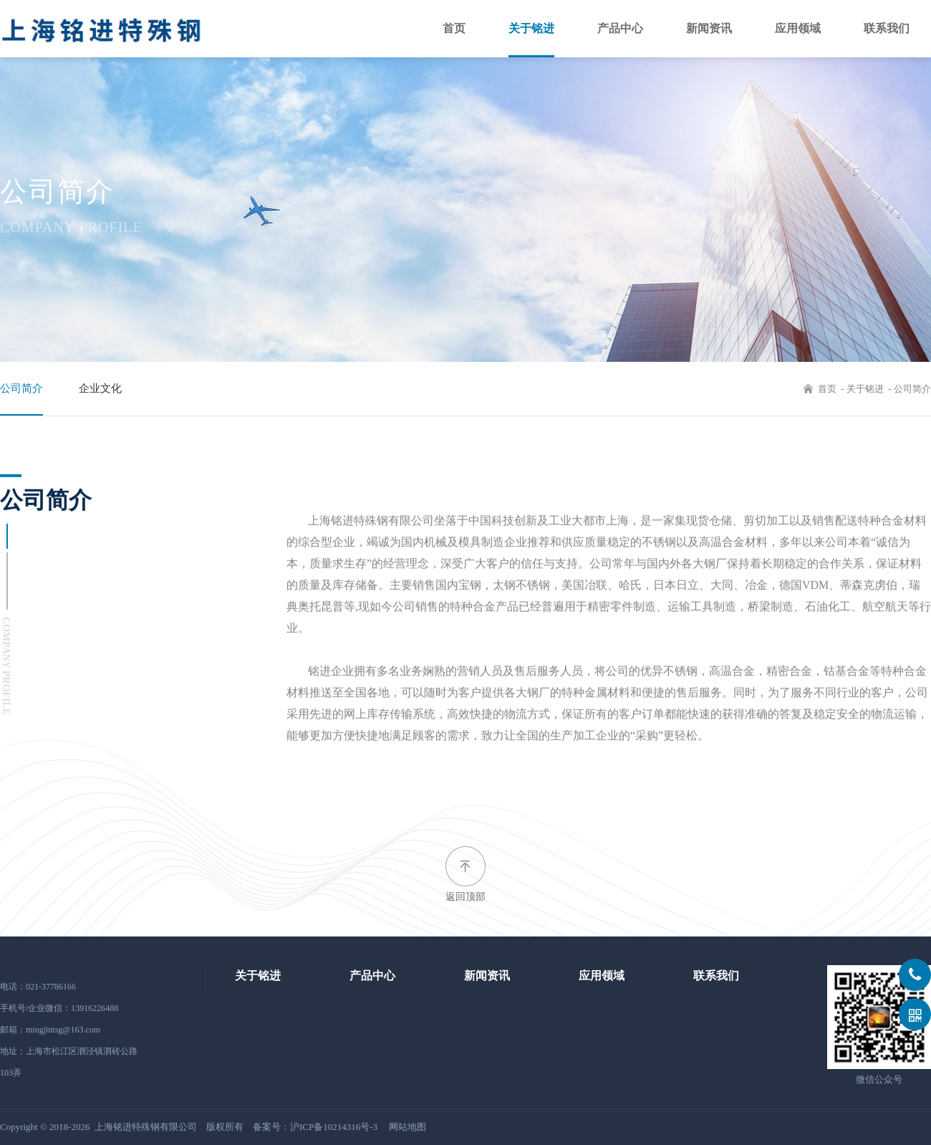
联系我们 (887, 28)
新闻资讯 (709, 28)
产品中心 (620, 28)
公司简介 (21, 388)
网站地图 (407, 1126)
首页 (454, 28)
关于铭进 (531, 28)
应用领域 (798, 28)
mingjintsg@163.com (63, 1030)
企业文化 (100, 388)
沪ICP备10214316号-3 (333, 1126)
